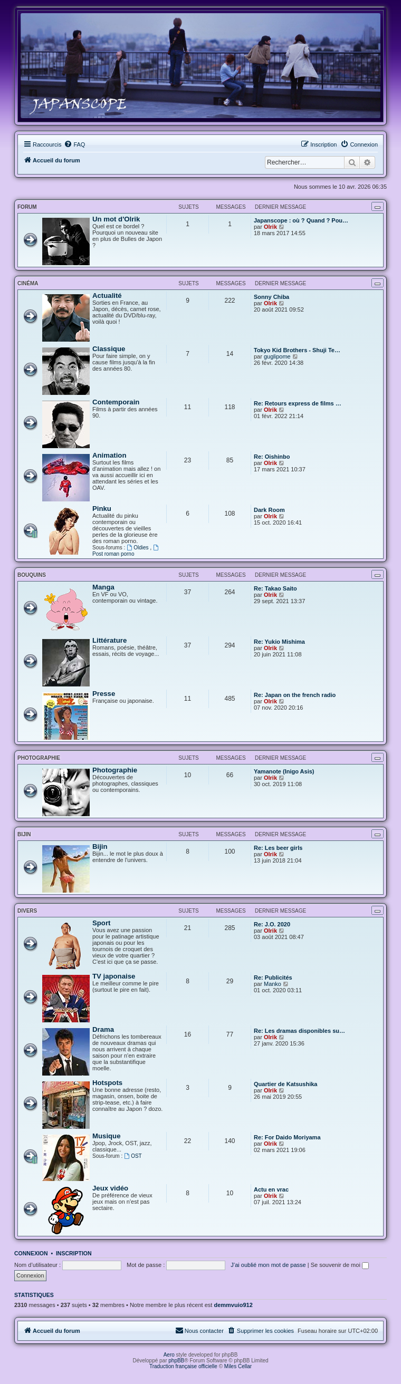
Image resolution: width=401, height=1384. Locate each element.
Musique (106, 1136)
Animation (109, 455)
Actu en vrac (271, 1189)
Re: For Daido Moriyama (287, 1137)
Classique (108, 349)
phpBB (176, 1360)
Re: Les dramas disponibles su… (299, 1031)
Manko (272, 984)
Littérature (109, 640)
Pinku (101, 508)
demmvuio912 (233, 1305)
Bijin (24, 834)
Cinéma (27, 283)
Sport (101, 923)
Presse (103, 694)
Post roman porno (126, 551)
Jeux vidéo (110, 1188)
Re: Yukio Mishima (279, 641)
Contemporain (115, 402)
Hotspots (107, 1083)
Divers (27, 911)
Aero (169, 1355)
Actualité (107, 295)
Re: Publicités (273, 977)
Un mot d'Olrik (116, 219)
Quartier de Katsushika (285, 1084)
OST (132, 1156)
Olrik (270, 227)
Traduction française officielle (183, 1366)
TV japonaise (113, 976)
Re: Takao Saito (275, 588)
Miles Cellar (238, 1366)
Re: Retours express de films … (297, 403)
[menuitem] (74, 144)
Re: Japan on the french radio (295, 695)
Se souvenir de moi (340, 1265)
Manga (103, 587)
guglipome (277, 356)
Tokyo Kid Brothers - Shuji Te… (297, 350)
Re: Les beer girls (278, 848)
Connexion (31, 1253)
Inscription (74, 1253)
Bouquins (31, 575)
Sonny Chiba (271, 297)
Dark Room (269, 510)
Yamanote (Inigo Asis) (284, 771)
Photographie (38, 758)
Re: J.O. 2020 (272, 924)
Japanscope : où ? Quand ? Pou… (301, 220)
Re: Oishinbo (272, 456)
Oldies (138, 547)
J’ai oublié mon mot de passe (268, 1265)
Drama (103, 1029)
